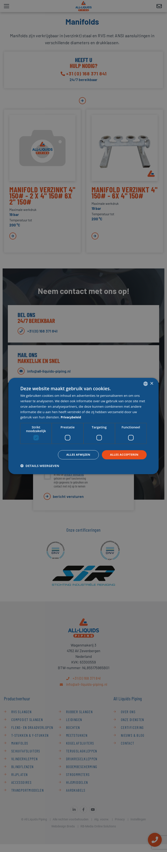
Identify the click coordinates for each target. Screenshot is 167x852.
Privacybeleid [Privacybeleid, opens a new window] (72, 417)
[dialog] (83, 426)
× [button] (151, 383)
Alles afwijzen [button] (75, 455)
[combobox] (146, 383)
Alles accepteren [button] (123, 455)
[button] (39, 466)
